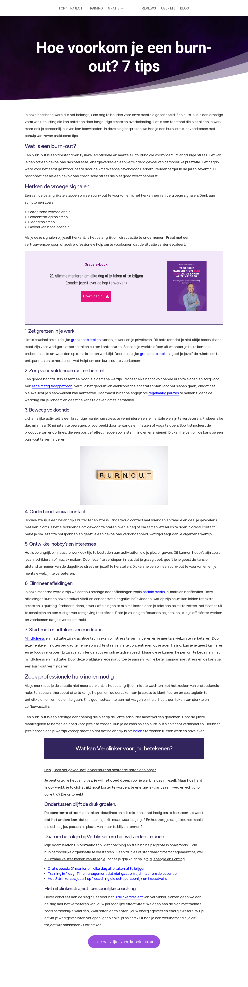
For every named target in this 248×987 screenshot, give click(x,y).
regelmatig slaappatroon (52, 386)
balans (138, 731)
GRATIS (114, 8)
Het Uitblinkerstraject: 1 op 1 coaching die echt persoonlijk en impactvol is (107, 878)
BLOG (184, 8)
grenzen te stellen (86, 339)
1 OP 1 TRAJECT (71, 8)
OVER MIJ (168, 8)
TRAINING (95, 8)
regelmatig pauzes (163, 393)
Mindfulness (35, 638)
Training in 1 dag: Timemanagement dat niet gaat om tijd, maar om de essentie (112, 873)
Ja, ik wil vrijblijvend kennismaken (124, 941)
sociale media (153, 591)
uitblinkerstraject (129, 897)
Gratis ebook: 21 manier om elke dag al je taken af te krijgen (97, 868)
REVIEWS (149, 8)
